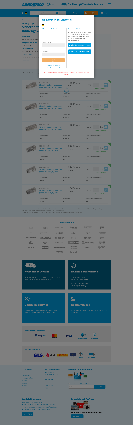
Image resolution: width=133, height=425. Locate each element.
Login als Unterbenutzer (53, 65)
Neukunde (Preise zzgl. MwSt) (79, 45)
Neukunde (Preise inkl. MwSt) (79, 52)
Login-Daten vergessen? (53, 67)
